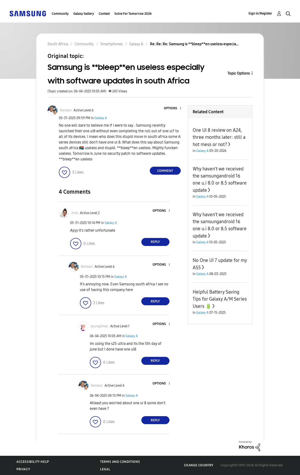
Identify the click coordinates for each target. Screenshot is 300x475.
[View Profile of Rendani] (66, 110)
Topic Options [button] (239, 73)
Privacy (23, 469)
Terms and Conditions (120, 462)
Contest (104, 14)
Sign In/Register (260, 13)
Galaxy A (100, 118)
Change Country (199, 465)
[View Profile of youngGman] (99, 326)
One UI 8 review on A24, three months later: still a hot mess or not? (219, 137)
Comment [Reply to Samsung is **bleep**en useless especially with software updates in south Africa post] (165, 171)
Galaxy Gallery (83, 14)
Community (60, 14)
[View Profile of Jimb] (74, 213)
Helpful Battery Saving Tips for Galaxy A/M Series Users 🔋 (220, 299)
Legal (105, 469)
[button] (172, 108)
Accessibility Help (32, 462)
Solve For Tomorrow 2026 (133, 14)
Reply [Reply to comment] (155, 242)
